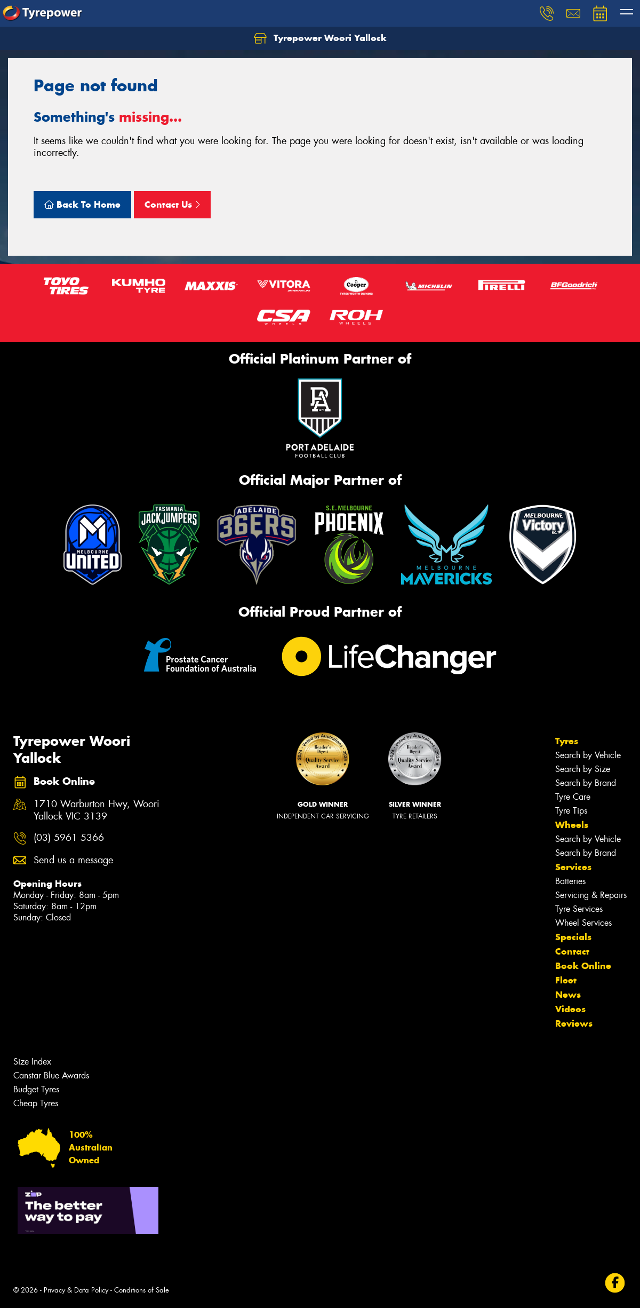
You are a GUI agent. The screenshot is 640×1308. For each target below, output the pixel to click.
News (568, 994)
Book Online (583, 966)
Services (573, 867)
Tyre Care (572, 796)
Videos (570, 1009)
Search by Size (582, 769)
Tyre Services (579, 909)
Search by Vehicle (588, 755)
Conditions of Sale (141, 1290)
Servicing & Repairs (591, 895)
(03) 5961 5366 (69, 838)
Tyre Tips (571, 810)
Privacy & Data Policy (76, 1290)
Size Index (32, 1061)
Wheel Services (583, 922)
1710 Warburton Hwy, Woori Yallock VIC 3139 (96, 810)
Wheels (571, 825)
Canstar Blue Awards (51, 1075)
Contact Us (172, 204)
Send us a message (73, 860)
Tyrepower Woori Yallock (320, 38)
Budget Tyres (36, 1089)
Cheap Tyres (35, 1103)
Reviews (574, 1023)
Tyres (566, 741)
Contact (572, 951)
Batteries (570, 881)
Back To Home (82, 204)
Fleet (566, 980)
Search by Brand (585, 783)
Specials (573, 937)
